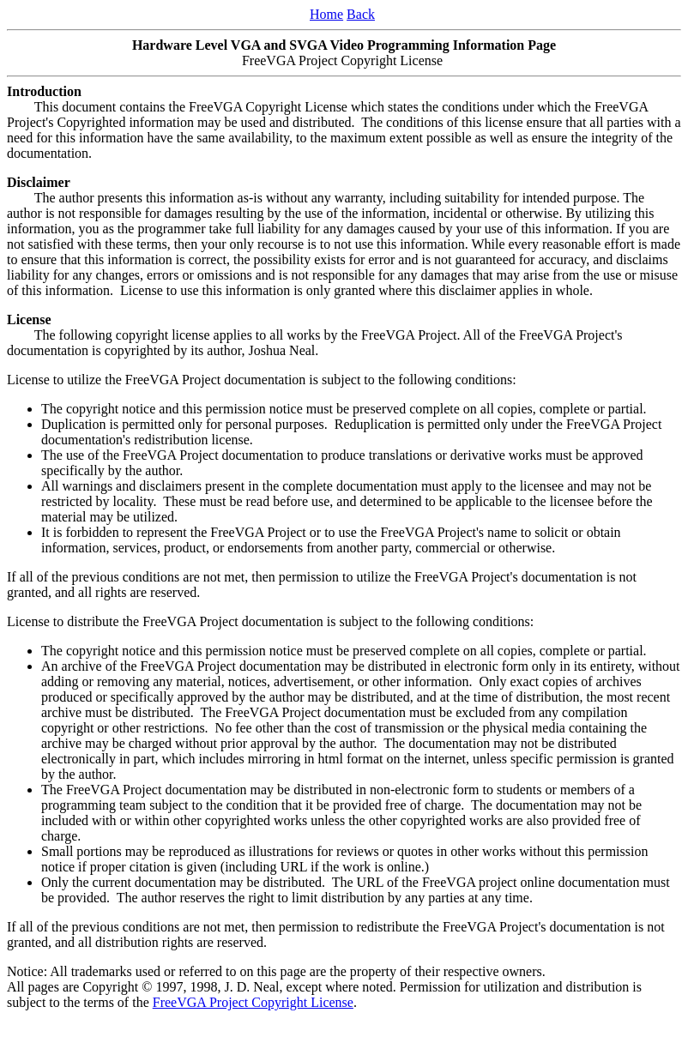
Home (326, 14)
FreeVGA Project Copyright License (253, 1002)
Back (361, 14)
